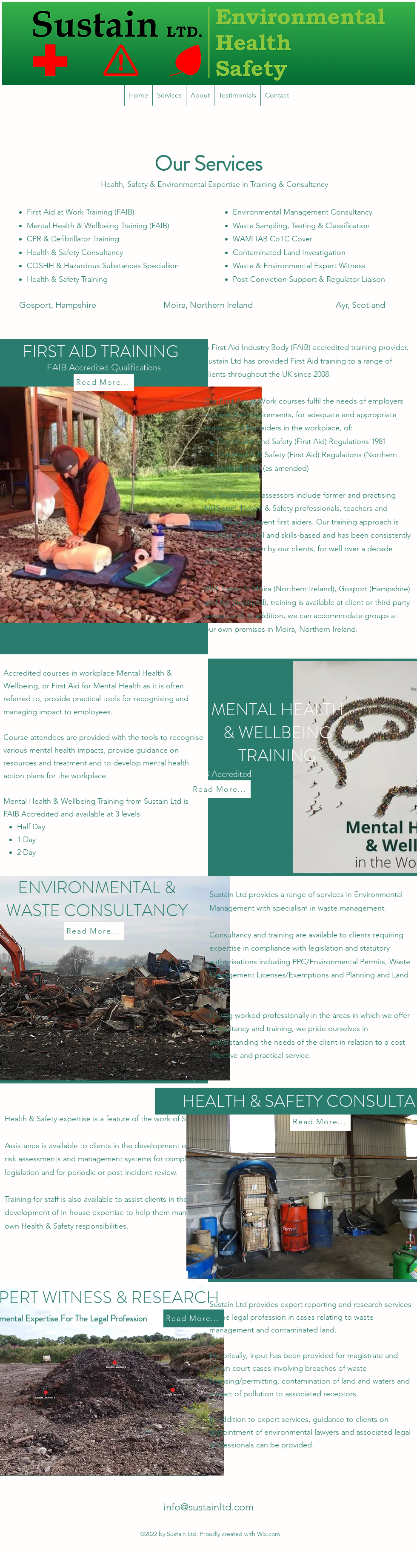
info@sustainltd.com (208, 1507)
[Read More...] (104, 382)
